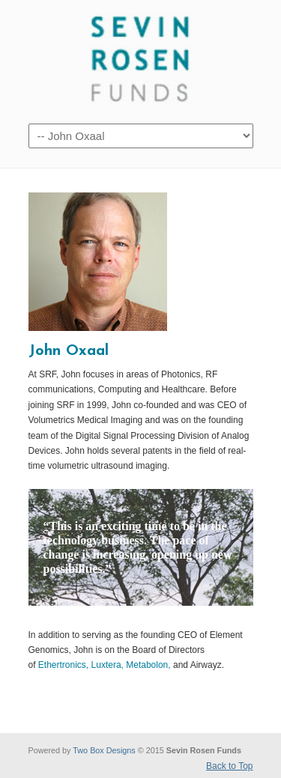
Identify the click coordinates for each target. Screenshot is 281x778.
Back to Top (229, 766)
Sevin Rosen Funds (140, 60)
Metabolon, (148, 665)
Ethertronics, (63, 665)
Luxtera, (107, 665)
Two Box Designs (104, 750)
